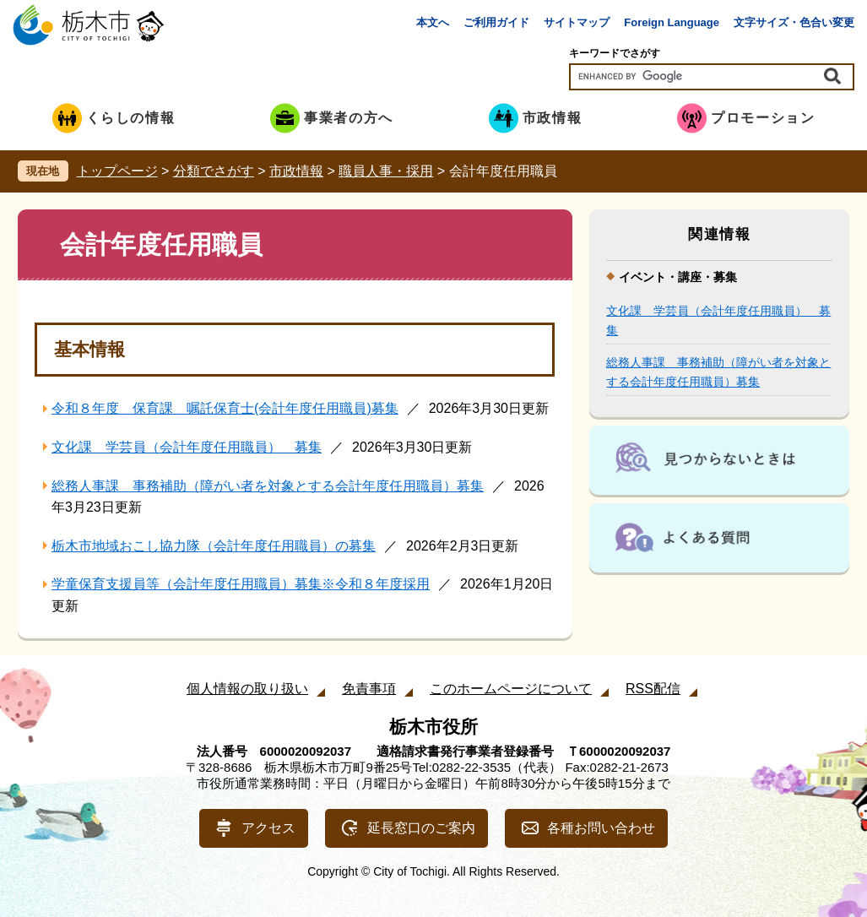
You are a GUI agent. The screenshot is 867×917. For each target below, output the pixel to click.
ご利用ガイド (496, 22)
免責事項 (369, 688)
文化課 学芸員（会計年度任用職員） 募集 (186, 447)
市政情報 (296, 171)
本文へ (432, 22)
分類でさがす (213, 171)
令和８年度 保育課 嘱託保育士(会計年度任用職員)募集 (224, 408)
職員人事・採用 (386, 171)
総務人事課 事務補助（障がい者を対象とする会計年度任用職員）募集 (267, 486)
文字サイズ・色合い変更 (794, 22)
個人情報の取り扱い (247, 688)
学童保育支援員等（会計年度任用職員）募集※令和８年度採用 (240, 584)
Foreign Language (671, 22)
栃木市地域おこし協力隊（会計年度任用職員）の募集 (213, 546)
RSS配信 (653, 688)
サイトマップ (577, 22)
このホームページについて (511, 688)
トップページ (117, 171)
